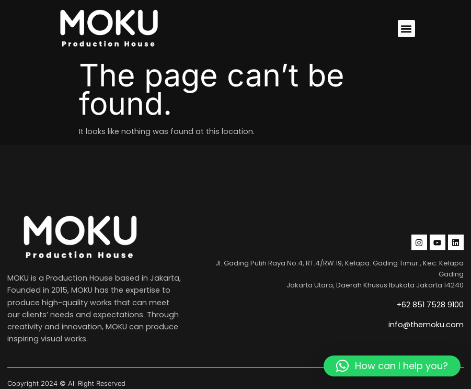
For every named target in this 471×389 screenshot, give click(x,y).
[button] (406, 28)
